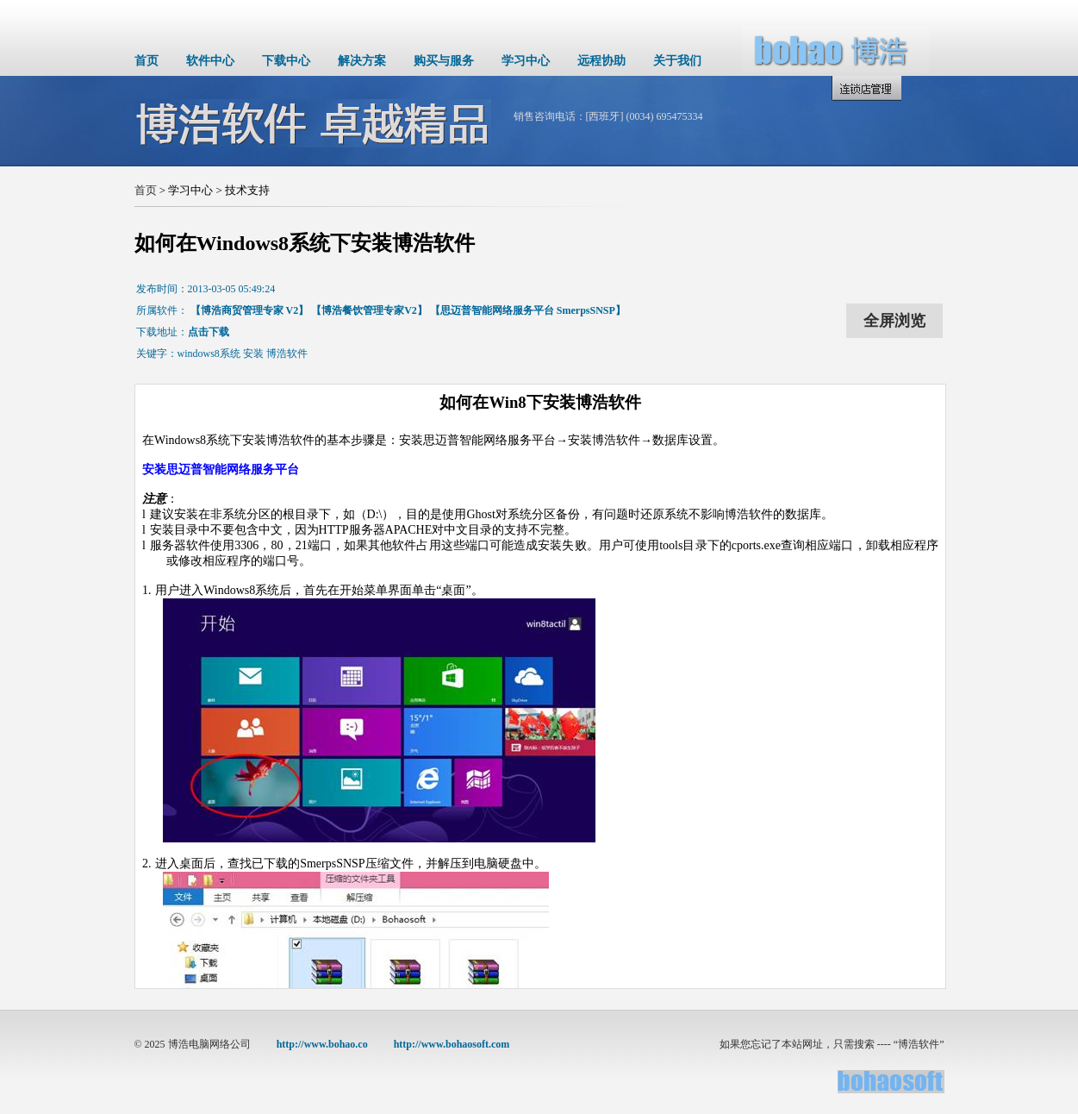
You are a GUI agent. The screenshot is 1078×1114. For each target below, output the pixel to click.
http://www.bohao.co (322, 1044)
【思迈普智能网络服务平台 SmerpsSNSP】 (528, 310)
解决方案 (362, 60)
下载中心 (286, 60)
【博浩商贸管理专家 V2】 (249, 310)
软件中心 (210, 60)
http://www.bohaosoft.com (452, 1044)
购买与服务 (444, 60)
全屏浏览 (894, 320)
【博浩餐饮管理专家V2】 (369, 310)
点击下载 (208, 332)
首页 (146, 60)
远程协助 (601, 60)
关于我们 (677, 60)
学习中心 (526, 60)
